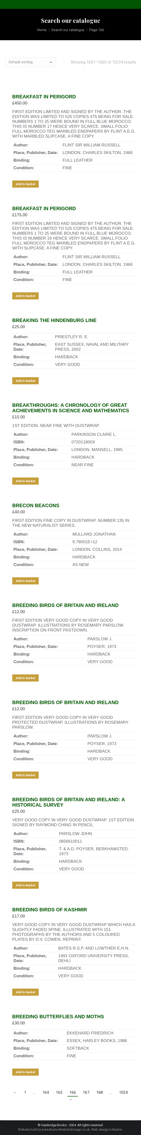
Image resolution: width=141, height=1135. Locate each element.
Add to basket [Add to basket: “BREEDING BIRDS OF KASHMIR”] (25, 992)
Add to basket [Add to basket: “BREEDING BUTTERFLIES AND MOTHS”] (25, 1072)
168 (99, 1092)
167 (86, 1092)
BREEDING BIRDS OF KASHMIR (49, 909)
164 (45, 1092)
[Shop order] (30, 62)
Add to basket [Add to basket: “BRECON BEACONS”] (25, 581)
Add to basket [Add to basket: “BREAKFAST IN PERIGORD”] (25, 184)
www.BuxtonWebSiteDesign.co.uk (66, 1129)
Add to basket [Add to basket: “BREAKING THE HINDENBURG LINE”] (25, 381)
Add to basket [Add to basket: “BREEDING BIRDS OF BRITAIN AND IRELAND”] (25, 678)
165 (59, 1092)
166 (72, 1092)
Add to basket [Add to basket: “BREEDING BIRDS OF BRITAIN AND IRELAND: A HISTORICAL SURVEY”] (25, 885)
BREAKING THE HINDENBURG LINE (54, 320)
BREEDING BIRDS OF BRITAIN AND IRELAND (65, 605)
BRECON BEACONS (35, 505)
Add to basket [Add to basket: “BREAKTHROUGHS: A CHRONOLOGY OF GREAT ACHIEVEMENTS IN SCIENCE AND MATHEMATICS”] (25, 481)
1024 (123, 1092)
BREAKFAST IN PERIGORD (44, 96)
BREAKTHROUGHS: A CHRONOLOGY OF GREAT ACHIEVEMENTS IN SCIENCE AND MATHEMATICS (70, 407)
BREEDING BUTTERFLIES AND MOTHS (58, 1016)
